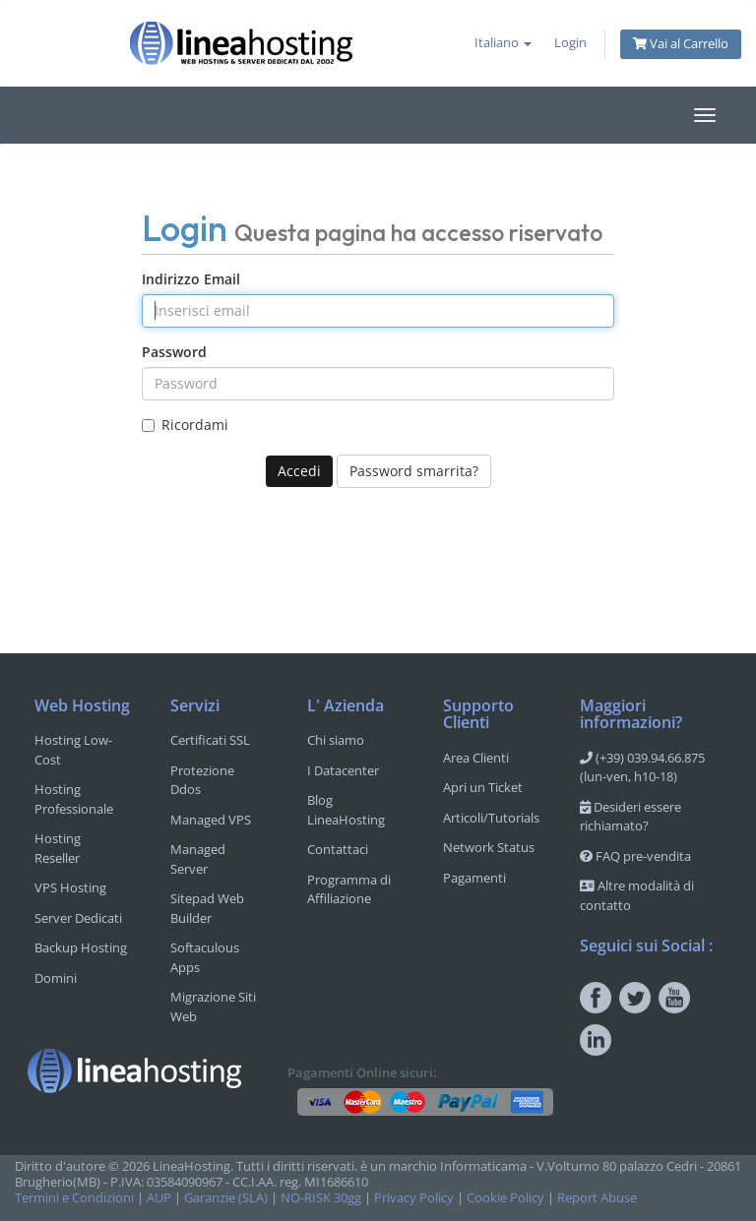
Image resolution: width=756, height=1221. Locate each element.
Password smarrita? (413, 470)
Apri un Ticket (483, 787)
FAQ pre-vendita (635, 856)
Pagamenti (474, 877)
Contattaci (337, 849)
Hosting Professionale (73, 799)
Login (570, 42)
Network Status (489, 847)
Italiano (503, 42)
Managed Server (197, 859)
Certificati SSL (210, 740)
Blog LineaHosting (346, 809)
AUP (159, 1198)
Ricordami (185, 424)
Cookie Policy (505, 1198)
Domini (55, 978)
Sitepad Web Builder (207, 908)
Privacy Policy (414, 1198)
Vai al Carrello (680, 43)
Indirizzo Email (191, 279)
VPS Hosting (70, 887)
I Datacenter (343, 770)
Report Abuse (597, 1198)
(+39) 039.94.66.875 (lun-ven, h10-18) (642, 767)
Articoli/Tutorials (491, 817)
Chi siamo (335, 740)
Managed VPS (210, 819)
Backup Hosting (80, 947)
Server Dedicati (78, 918)
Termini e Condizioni (74, 1198)
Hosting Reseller (57, 848)
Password (174, 351)
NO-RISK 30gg (321, 1198)
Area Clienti (476, 757)
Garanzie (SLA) (226, 1198)
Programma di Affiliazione (349, 889)
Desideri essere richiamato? (630, 816)
